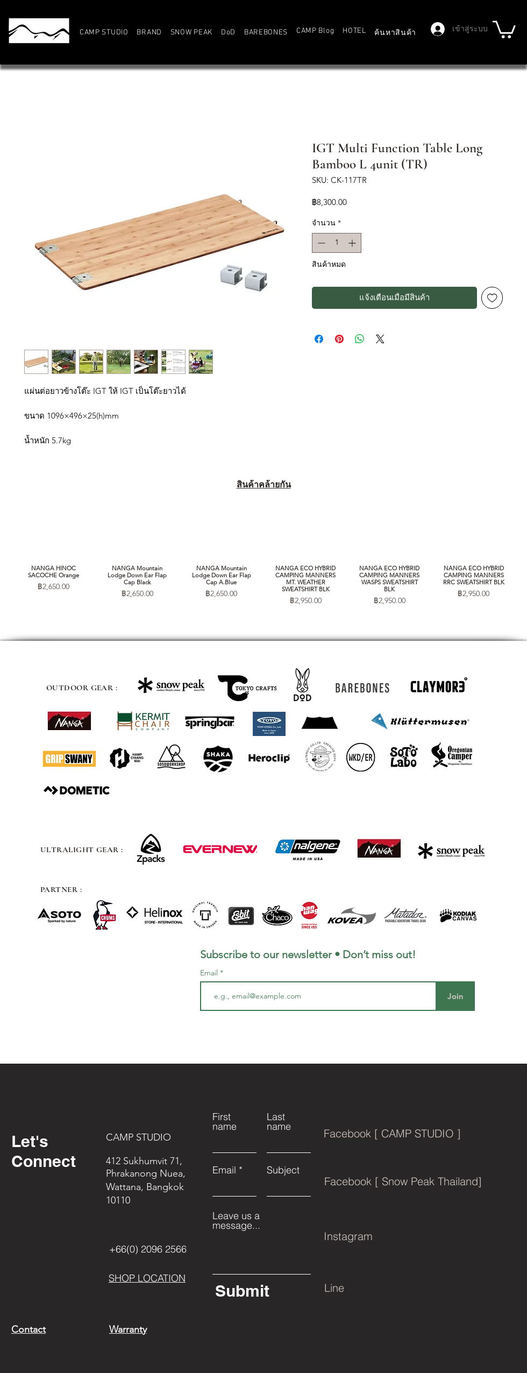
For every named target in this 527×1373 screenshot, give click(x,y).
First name (224, 1121)
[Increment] (353, 242)
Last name (279, 1121)
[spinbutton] (336, 242)
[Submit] (261, 1290)
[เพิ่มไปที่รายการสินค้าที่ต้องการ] (492, 298)
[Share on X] (380, 338)
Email (210, 972)
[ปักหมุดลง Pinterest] (339, 338)
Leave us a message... (236, 1220)
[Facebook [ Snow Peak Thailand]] (422, 1181)
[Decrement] (320, 242)
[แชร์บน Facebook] (318, 338)
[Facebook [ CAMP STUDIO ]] (421, 1133)
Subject (283, 1170)
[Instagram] (421, 1236)
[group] (263, 557)
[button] (149, 32)
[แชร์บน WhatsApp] (359, 338)
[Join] (455, 996)
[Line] (422, 1288)
